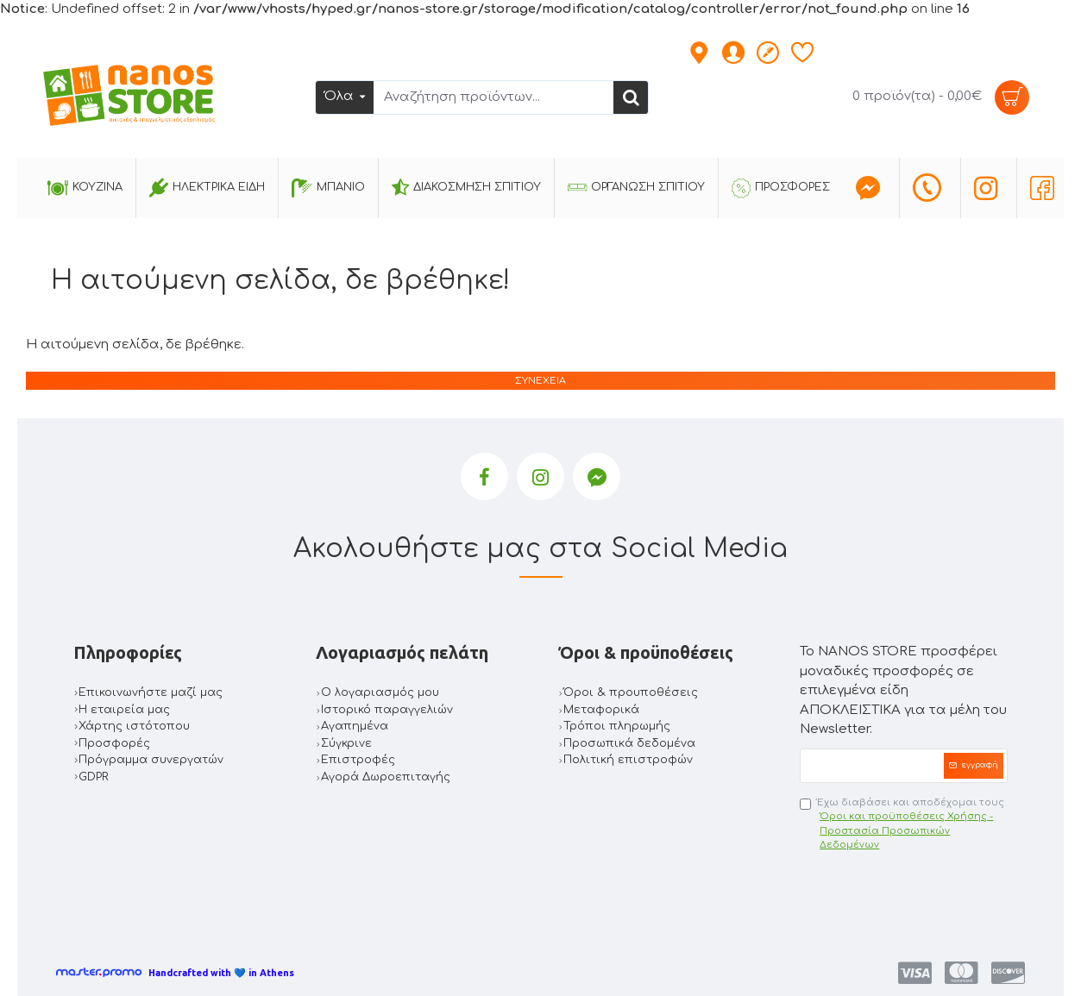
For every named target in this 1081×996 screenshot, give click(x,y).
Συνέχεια (540, 380)
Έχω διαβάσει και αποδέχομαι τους (904, 825)
